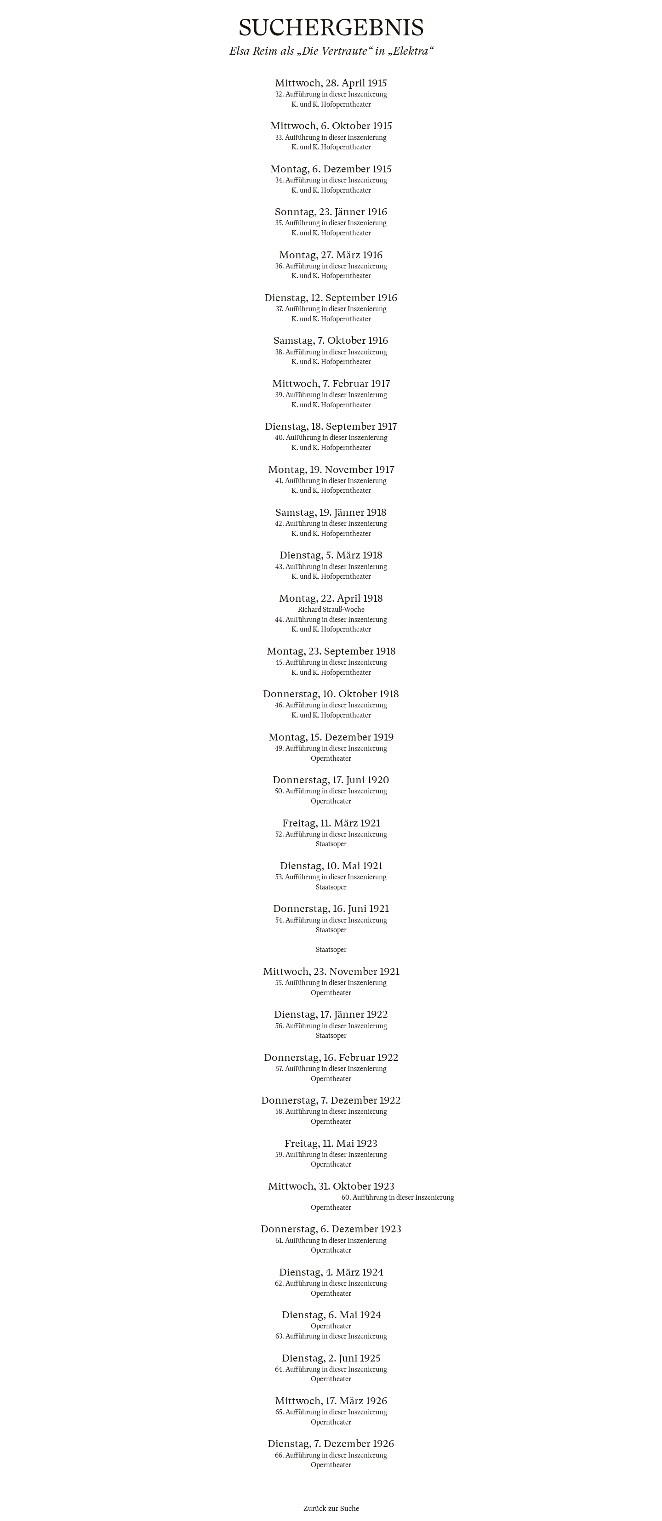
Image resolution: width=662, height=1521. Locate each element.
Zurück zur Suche (331, 1508)
